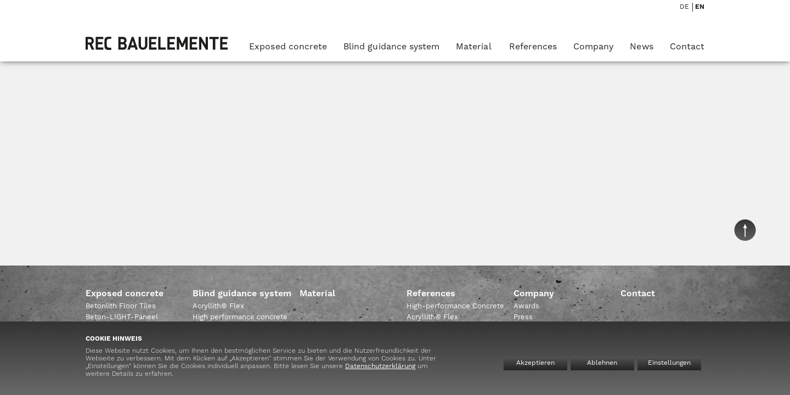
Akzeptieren (535, 363)
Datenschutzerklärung (380, 366)
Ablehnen (602, 363)
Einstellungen (669, 363)
